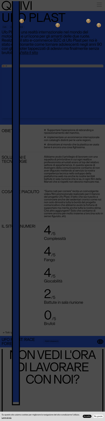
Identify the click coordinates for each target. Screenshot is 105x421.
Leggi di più (6, 418)
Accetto (87, 416)
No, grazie (98, 416)
